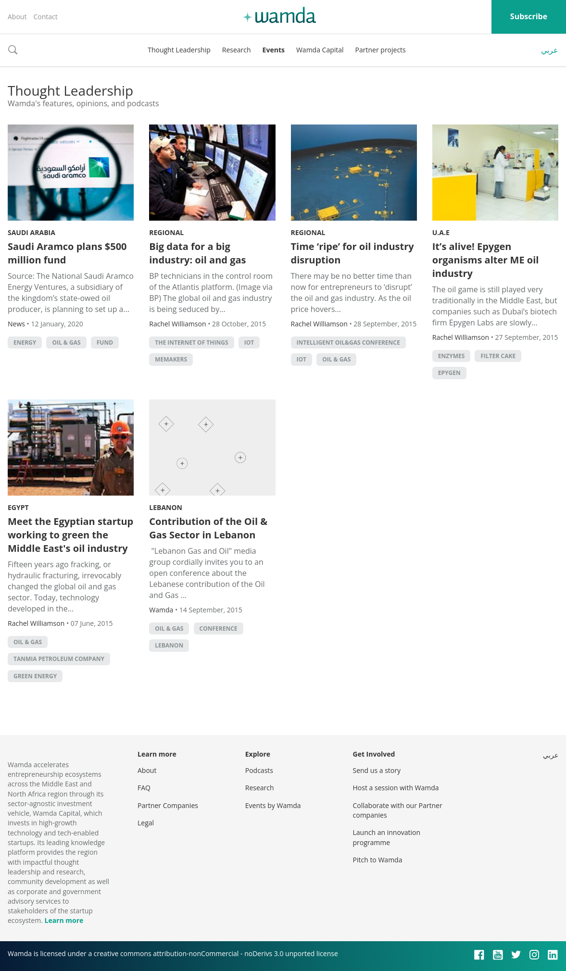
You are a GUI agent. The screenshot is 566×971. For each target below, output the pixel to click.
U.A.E (441, 232)
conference (219, 628)
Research (236, 49)
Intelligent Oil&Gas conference (348, 342)
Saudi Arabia (31, 232)
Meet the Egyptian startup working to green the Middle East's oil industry (70, 535)
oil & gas (66, 342)
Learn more (63, 920)
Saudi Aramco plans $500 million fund (67, 253)
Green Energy (35, 676)
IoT (249, 342)
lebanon (169, 645)
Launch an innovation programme (387, 837)
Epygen (449, 373)
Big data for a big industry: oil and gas (197, 253)
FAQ (144, 787)
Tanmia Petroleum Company (58, 659)
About (17, 16)
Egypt (18, 507)
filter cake (498, 356)
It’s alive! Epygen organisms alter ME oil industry (485, 260)
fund (105, 342)
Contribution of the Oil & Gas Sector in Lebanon (208, 528)
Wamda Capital (320, 49)
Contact (45, 16)
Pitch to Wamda (377, 859)
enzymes (451, 356)
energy (24, 342)
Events (274, 49)
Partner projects (380, 49)
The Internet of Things (191, 342)
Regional (166, 232)
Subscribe (528, 16)
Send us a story (377, 770)
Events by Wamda (273, 805)
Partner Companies (168, 805)
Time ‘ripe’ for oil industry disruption (352, 253)
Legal (146, 822)
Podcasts (259, 770)
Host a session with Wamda (396, 787)
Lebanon (165, 507)
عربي (549, 50)
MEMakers (171, 359)
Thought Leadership (179, 49)
